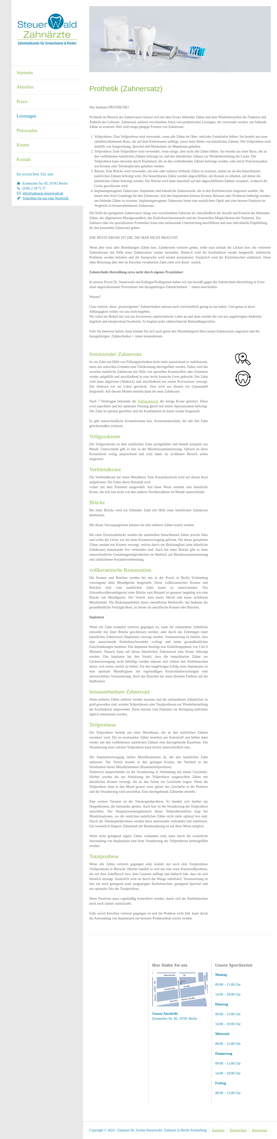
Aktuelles (25, 87)
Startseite (25, 72)
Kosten (23, 144)
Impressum (259, 1130)
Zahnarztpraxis (148, 401)
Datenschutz (238, 1130)
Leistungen (26, 116)
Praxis (22, 101)
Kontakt (24, 159)
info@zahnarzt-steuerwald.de (43, 193)
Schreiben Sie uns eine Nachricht (46, 198)
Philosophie (27, 130)
